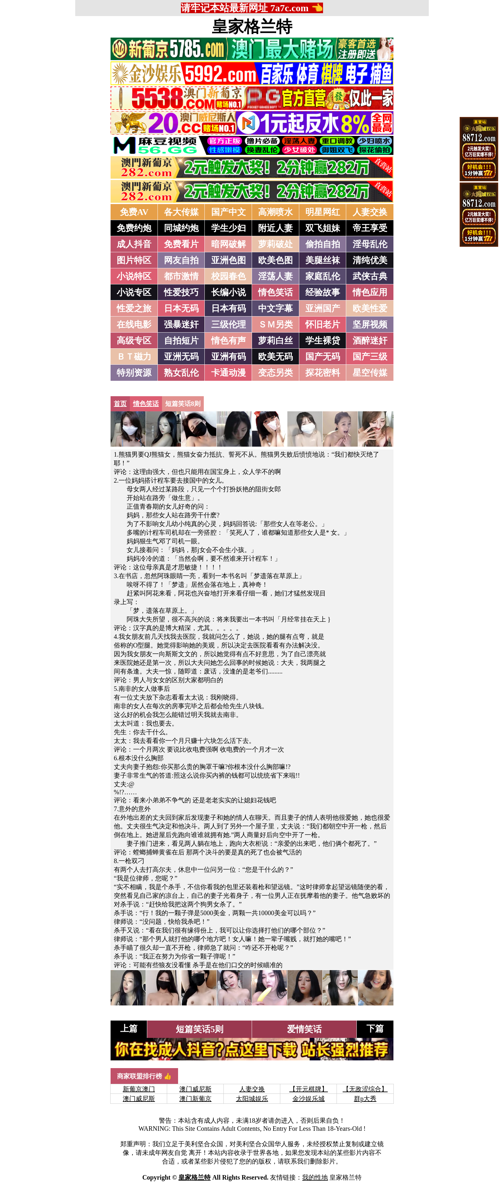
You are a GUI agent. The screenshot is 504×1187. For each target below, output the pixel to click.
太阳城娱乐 (252, 1098)
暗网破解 (228, 244)
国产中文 (228, 212)
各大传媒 (181, 212)
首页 (120, 403)
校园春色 (228, 276)
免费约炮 (134, 228)
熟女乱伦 (181, 373)
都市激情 (181, 276)
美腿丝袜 (322, 260)
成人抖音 (134, 244)
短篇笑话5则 (200, 1029)
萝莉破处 (275, 244)
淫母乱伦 (370, 244)
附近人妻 (275, 228)
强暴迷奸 (181, 324)
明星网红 (322, 212)
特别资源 (134, 373)
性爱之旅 (134, 308)
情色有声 (228, 340)
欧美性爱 (370, 308)
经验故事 (322, 292)
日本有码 (228, 308)
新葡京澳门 (139, 1089)
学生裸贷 (322, 340)
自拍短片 (181, 340)
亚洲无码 (181, 356)
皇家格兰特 (252, 27)
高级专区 (134, 340)
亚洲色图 (228, 260)
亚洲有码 (228, 356)
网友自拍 (181, 260)
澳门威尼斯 (195, 1089)
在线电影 (134, 324)
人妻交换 (370, 212)
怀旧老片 (322, 324)
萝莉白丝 (275, 340)
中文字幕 (275, 308)
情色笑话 (275, 292)
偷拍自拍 (322, 244)
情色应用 (370, 292)
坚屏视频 (370, 324)
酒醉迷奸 (370, 340)
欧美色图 (275, 260)
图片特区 (134, 260)
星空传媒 (370, 373)
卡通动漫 (228, 373)
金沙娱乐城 (308, 1098)
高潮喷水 (275, 212)
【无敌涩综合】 (365, 1089)
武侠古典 (370, 276)
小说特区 (134, 276)
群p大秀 (365, 1098)
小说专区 (134, 292)
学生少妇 (228, 228)
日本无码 (181, 308)
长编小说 (228, 292)
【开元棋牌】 (308, 1089)
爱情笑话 (304, 1029)
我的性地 (315, 1177)
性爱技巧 (181, 292)
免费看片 (181, 244)
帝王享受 (370, 228)
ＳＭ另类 (275, 324)
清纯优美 (370, 260)
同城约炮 (181, 228)
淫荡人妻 (275, 276)
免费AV (134, 212)
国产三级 (370, 356)
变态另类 (275, 373)
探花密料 (322, 373)
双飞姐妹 (322, 228)
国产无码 (322, 356)
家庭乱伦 (322, 276)
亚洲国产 (322, 308)
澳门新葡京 (195, 1098)
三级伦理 (228, 324)
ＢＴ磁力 (134, 356)
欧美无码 (275, 356)
